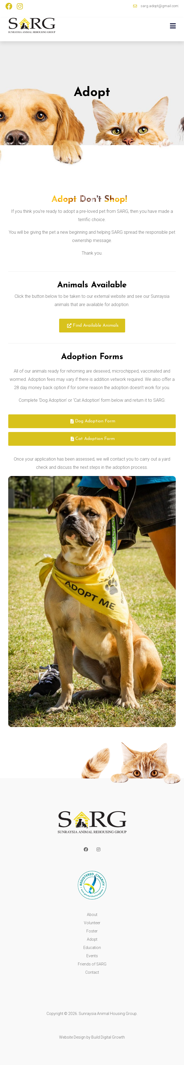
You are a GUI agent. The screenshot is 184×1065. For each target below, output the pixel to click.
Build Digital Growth (108, 1037)
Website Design (72, 1037)
